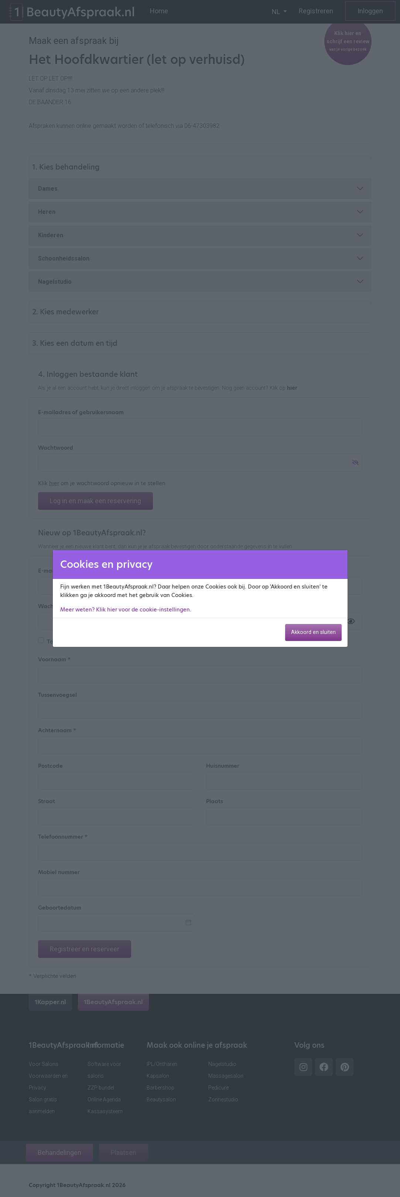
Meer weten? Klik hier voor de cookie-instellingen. (125, 609)
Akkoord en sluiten (313, 632)
